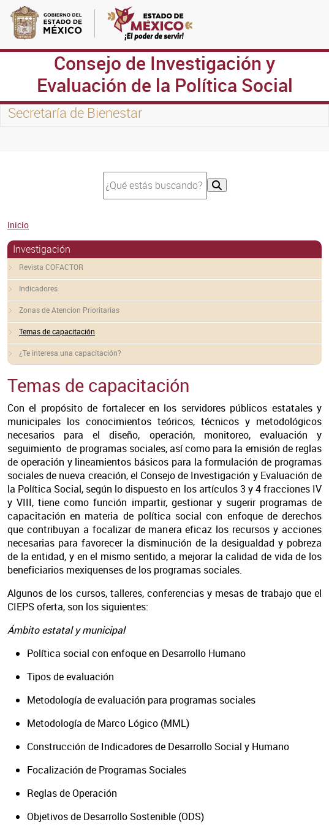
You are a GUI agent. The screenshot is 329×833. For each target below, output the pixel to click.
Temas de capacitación (57, 331)
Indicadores (38, 288)
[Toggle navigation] (24, 139)
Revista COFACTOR (51, 267)
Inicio (18, 225)
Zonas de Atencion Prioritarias (69, 310)
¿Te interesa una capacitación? (70, 353)
